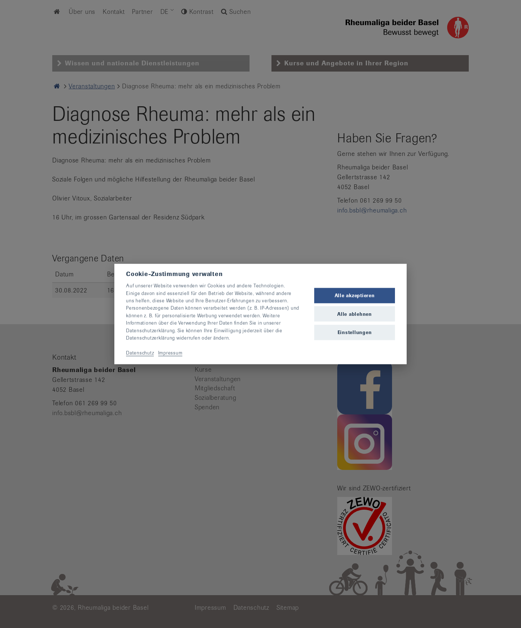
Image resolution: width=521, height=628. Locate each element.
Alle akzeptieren (355, 295)
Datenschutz (140, 352)
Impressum (170, 352)
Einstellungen (355, 332)
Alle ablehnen (354, 314)
